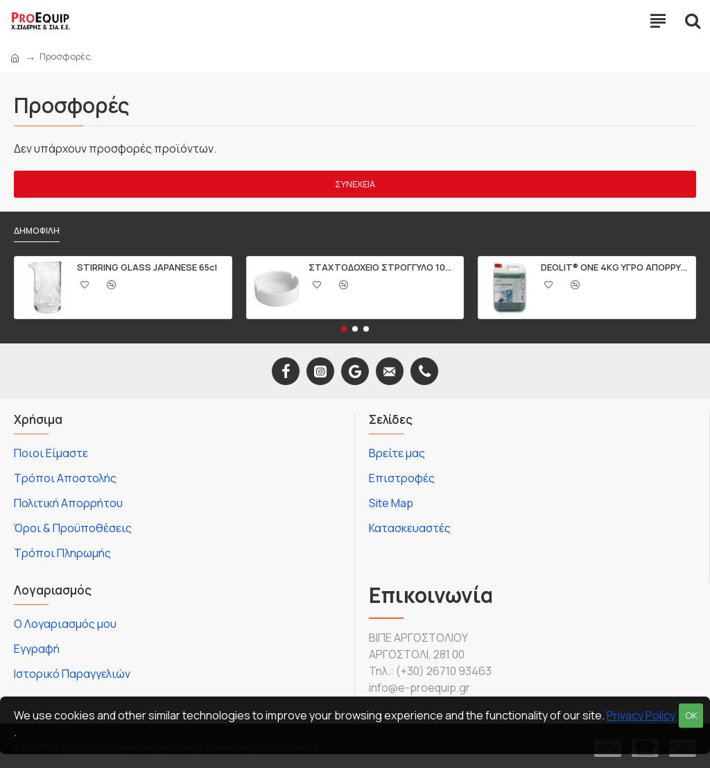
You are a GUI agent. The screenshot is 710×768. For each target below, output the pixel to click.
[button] (344, 329)
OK (691, 715)
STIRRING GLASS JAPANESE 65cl (147, 267)
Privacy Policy (641, 715)
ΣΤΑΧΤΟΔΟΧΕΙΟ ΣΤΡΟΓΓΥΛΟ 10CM (383, 267)
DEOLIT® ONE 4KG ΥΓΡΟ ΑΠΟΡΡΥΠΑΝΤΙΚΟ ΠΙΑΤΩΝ (616, 267)
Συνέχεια (355, 184)
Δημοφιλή (37, 231)
